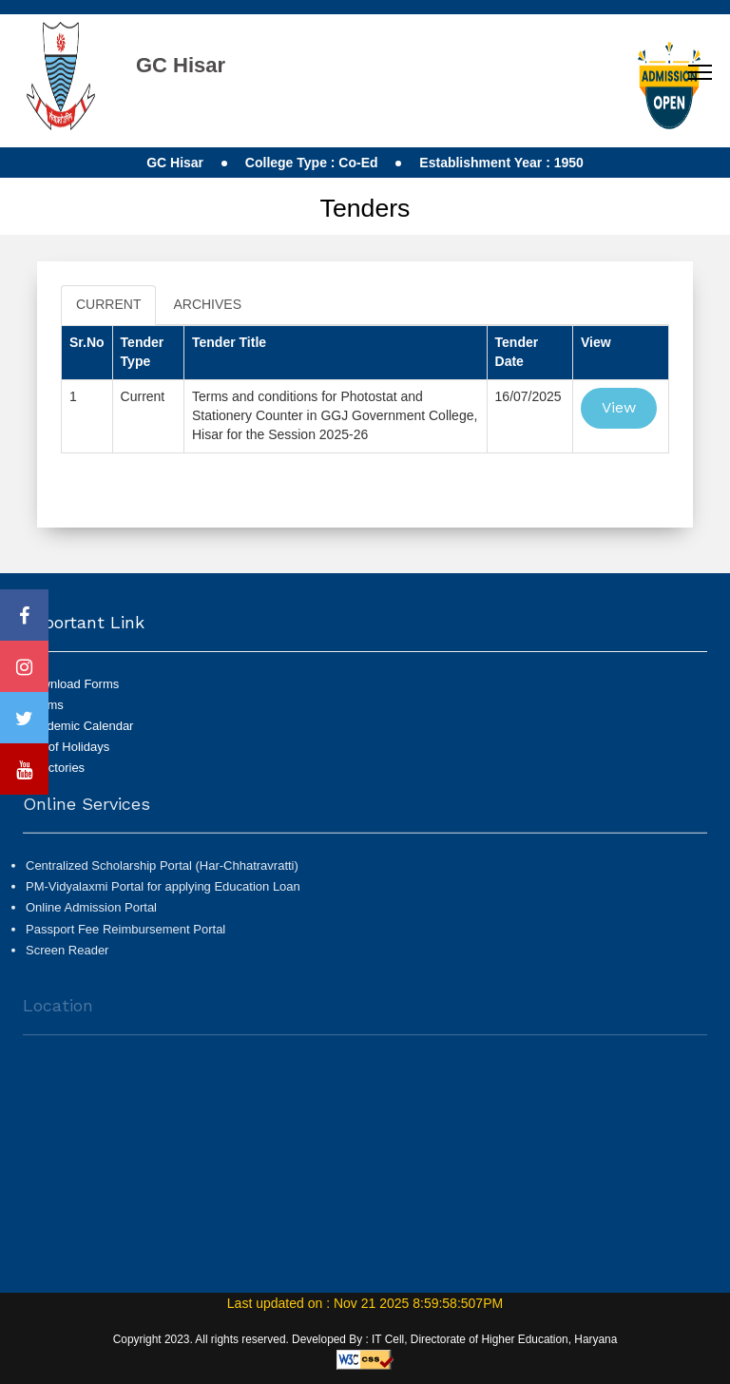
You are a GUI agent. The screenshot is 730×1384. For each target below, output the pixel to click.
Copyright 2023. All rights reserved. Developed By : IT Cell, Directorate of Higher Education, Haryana (365, 1339)
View (619, 407)
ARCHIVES (207, 304)
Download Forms (72, 684)
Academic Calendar (79, 726)
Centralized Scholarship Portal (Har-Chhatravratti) (162, 872)
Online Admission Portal (91, 914)
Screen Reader (67, 957)
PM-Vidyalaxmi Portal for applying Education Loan (163, 893)
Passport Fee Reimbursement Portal (125, 935)
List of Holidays (67, 747)
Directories (55, 767)
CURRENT (108, 304)
